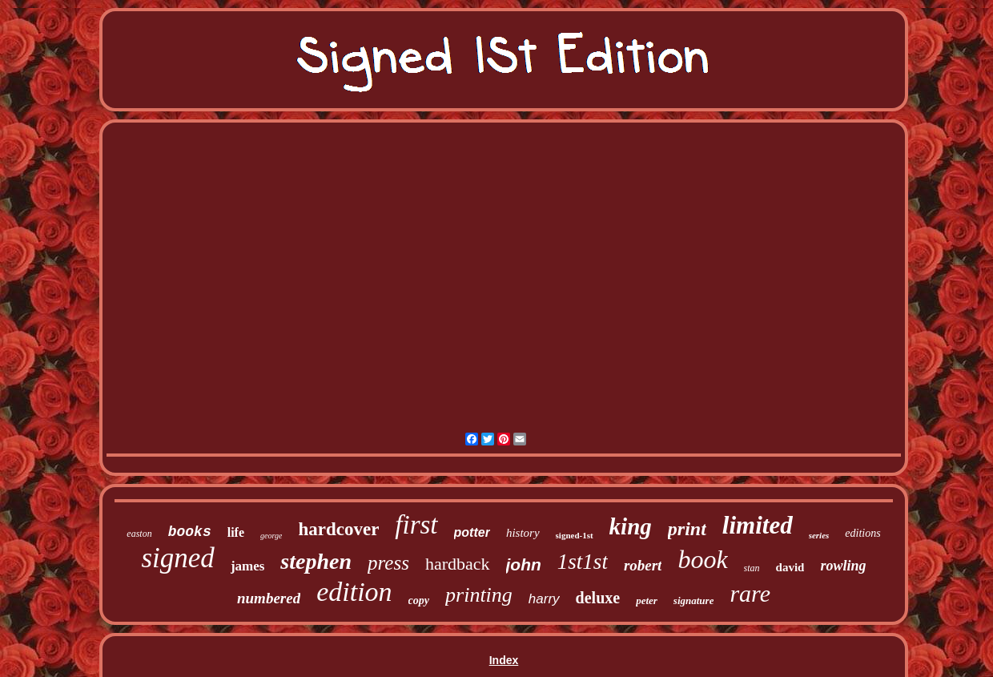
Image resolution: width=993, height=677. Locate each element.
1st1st (582, 562)
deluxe (598, 597)
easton (139, 533)
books (189, 532)
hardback (457, 564)
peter (646, 600)
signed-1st (574, 535)
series (819, 535)
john (523, 564)
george (271, 535)
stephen (316, 561)
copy (418, 600)
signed (177, 558)
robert (643, 565)
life (235, 532)
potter (472, 532)
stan (752, 568)
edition (354, 591)
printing (479, 594)
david (790, 567)
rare (750, 593)
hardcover (338, 529)
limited (757, 525)
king (630, 526)
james (247, 566)
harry (544, 598)
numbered (268, 598)
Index (504, 660)
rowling (843, 566)
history (523, 532)
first (416, 524)
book (702, 559)
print (687, 528)
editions (862, 533)
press (388, 563)
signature (693, 600)
